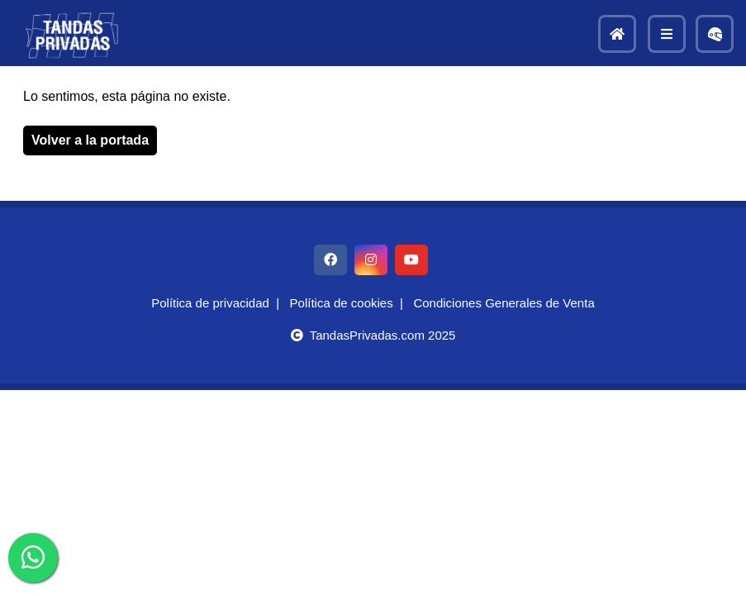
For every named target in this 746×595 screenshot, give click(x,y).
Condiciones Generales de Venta (503, 303)
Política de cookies (341, 303)
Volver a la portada (90, 140)
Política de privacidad (210, 303)
